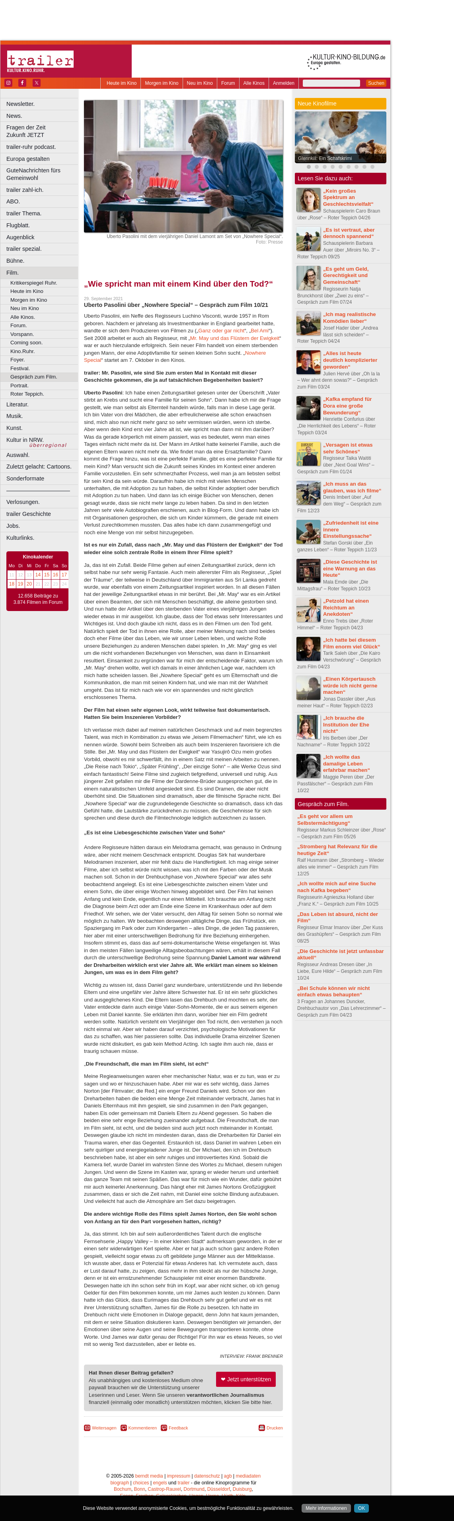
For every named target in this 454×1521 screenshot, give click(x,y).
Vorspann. (22, 334)
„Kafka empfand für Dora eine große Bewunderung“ (347, 406)
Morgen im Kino (161, 83)
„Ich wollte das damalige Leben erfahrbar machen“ (346, 763)
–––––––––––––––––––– (38, 490)
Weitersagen (104, 1427)
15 (46, 575)
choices (141, 1483)
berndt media (149, 1476)
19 (20, 584)
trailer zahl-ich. (25, 190)
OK (361, 1508)
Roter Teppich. (27, 394)
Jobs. (13, 526)
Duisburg (242, 1489)
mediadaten (248, 1476)
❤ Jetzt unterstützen (246, 1379)
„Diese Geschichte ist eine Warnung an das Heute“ (350, 568)
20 (29, 584)
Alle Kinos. (22, 317)
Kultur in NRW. (25, 440)
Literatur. (17, 404)
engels (160, 1483)
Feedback (178, 1427)
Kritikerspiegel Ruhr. (33, 283)
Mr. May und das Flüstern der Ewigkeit (234, 338)
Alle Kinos (254, 83)
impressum (179, 1476)
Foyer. (17, 360)
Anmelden (283, 83)
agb (228, 1476)
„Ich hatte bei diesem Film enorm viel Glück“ (351, 643)
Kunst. (14, 428)
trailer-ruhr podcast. (31, 147)
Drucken (275, 1427)
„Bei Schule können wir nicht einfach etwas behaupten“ (333, 991)
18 (11, 584)
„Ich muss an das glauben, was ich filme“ (352, 487)
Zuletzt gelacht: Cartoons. (39, 466)
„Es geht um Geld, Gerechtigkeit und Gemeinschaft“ (345, 275)
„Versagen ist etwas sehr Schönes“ (348, 448)
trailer (183, 1483)
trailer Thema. (24, 213)
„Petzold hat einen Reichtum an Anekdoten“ (346, 607)
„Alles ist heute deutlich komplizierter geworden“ (350, 360)
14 (38, 575)
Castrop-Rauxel (164, 1489)
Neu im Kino (200, 83)
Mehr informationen (326, 1508)
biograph (119, 1483)
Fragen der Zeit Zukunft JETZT (43, 131)
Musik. (14, 416)
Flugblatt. (18, 225)
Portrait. (19, 386)
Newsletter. (20, 104)
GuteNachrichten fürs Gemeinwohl (33, 174)
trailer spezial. (24, 249)
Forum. (18, 325)
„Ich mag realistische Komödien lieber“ (349, 317)
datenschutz (207, 1476)
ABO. (13, 201)
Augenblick (20, 237)
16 (55, 575)
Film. (12, 272)
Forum (228, 83)
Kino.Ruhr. (22, 351)
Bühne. (15, 261)
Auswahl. (17, 455)
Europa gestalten (28, 159)
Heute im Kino (121, 83)
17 (64, 575)
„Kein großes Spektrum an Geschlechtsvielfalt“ (348, 197)
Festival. (20, 368)
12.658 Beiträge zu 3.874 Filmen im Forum (38, 599)
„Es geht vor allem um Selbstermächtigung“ (325, 819)
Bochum (122, 1489)
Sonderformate (25, 478)
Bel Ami (260, 331)
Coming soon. (26, 343)
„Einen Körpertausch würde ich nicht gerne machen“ (350, 685)
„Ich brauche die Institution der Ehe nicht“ (346, 724)
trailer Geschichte (28, 514)
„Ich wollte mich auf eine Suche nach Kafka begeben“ (336, 887)
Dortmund (194, 1489)
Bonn (139, 1489)
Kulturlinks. (20, 538)
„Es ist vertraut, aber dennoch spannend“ (349, 233)
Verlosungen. (23, 502)
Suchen (376, 83)
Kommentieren (143, 1427)
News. (14, 116)
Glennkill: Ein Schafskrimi (325, 158)
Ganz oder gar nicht (221, 331)
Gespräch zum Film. (33, 377)
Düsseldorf (218, 1489)
